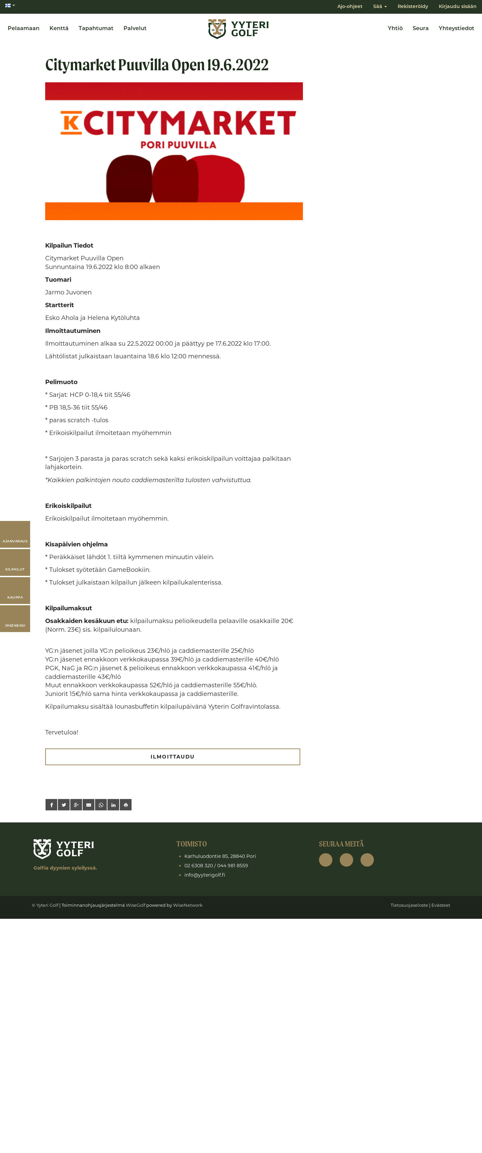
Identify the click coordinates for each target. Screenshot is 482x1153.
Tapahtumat (96, 28)
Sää (380, 6)
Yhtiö (395, 28)
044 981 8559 (232, 866)
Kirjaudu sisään (458, 6)
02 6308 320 (198, 866)
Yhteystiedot (456, 28)
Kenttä (59, 28)
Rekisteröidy (413, 6)
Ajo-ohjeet (350, 6)
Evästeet (440, 905)
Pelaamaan (23, 28)
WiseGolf (135, 905)
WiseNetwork (188, 905)
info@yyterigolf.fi (204, 875)
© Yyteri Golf (45, 905)
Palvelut (135, 28)
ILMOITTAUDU (172, 756)
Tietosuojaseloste (409, 905)
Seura (421, 28)
